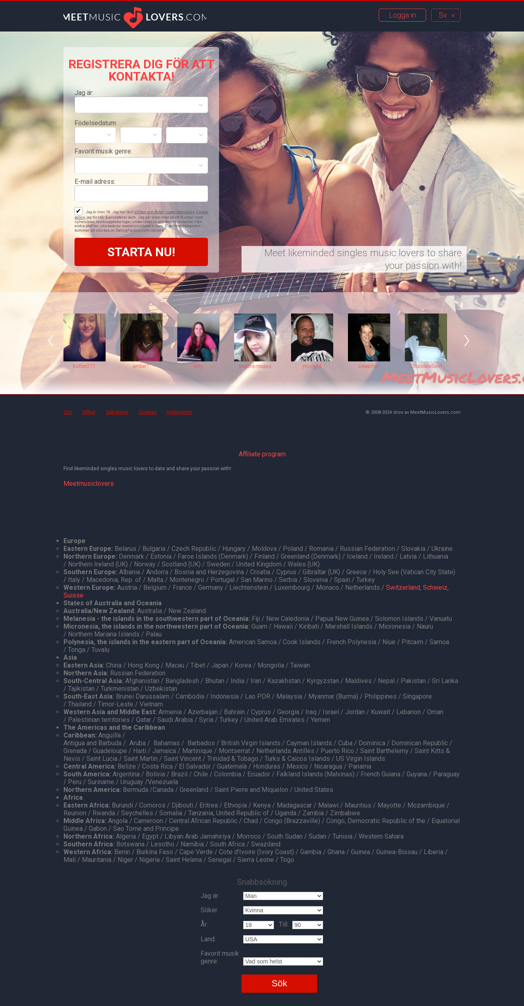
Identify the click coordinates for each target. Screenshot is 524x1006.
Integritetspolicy (179, 212)
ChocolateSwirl (426, 366)
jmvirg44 (312, 366)
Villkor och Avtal (149, 212)
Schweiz (435, 587)
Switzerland (403, 587)
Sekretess (117, 412)
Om (68, 412)
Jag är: (84, 93)
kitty (198, 366)
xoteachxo (368, 366)
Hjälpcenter (179, 412)
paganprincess (255, 366)
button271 (84, 366)
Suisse (73, 595)
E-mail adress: (95, 181)
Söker (209, 910)
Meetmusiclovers (88, 483)
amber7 (141, 366)
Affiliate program (262, 454)
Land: (208, 939)
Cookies (147, 412)
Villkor (89, 412)
